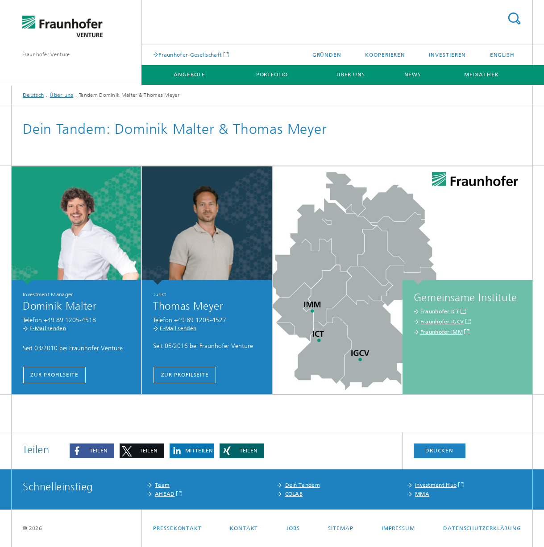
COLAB (294, 494)
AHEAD (165, 494)
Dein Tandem (302, 485)
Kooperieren (385, 55)
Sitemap (340, 528)
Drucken (439, 451)
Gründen (326, 55)
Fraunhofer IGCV (442, 322)
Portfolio (272, 74)
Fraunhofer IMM (441, 332)
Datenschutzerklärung (482, 528)
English (502, 55)
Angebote (189, 74)
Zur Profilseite (54, 375)
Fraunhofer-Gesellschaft (190, 55)
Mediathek (481, 74)
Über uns (350, 74)
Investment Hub (436, 485)
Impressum (398, 528)
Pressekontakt (177, 528)
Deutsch (33, 95)
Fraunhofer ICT (439, 311)
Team (162, 485)
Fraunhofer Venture (46, 54)
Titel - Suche (514, 18)
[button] (92, 450)
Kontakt (244, 528)
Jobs (293, 528)
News (412, 74)
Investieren (447, 55)
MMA (422, 494)
